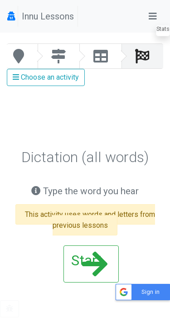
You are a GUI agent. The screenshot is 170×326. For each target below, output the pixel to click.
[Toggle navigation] (153, 16)
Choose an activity (46, 77)
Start (89, 263)
